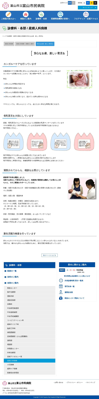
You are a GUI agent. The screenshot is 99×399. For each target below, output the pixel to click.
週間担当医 (69, 292)
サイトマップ (89, 7)
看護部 (9, 344)
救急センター (12, 288)
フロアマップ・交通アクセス (86, 19)
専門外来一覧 (69, 286)
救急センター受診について (74, 298)
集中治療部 (11, 292)
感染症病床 (11, 300)
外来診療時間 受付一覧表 (74, 281)
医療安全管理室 (13, 373)
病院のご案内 (25, 19)
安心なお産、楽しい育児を (45, 44)
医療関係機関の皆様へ (60, 19)
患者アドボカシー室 (14, 356)
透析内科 (10, 296)
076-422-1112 (11, 390)
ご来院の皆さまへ (8, 19)
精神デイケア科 (13, 324)
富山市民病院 (16, 383)
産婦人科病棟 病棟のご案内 (25, 44)
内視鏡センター (13, 348)
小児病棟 (10, 365)
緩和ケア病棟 (12, 368)
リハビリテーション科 (15, 320)
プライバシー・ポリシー (75, 382)
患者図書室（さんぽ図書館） (18, 336)
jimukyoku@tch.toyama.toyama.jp (19, 393)
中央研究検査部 (13, 308)
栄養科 (9, 304)
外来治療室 (11, 352)
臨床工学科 (11, 328)
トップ (4, 36)
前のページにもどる (49, 255)
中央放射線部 (12, 312)
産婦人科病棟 (22, 36)
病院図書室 (11, 332)
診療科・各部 (41, 19)
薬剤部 (9, 340)
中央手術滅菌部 (13, 316)
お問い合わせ (59, 382)
